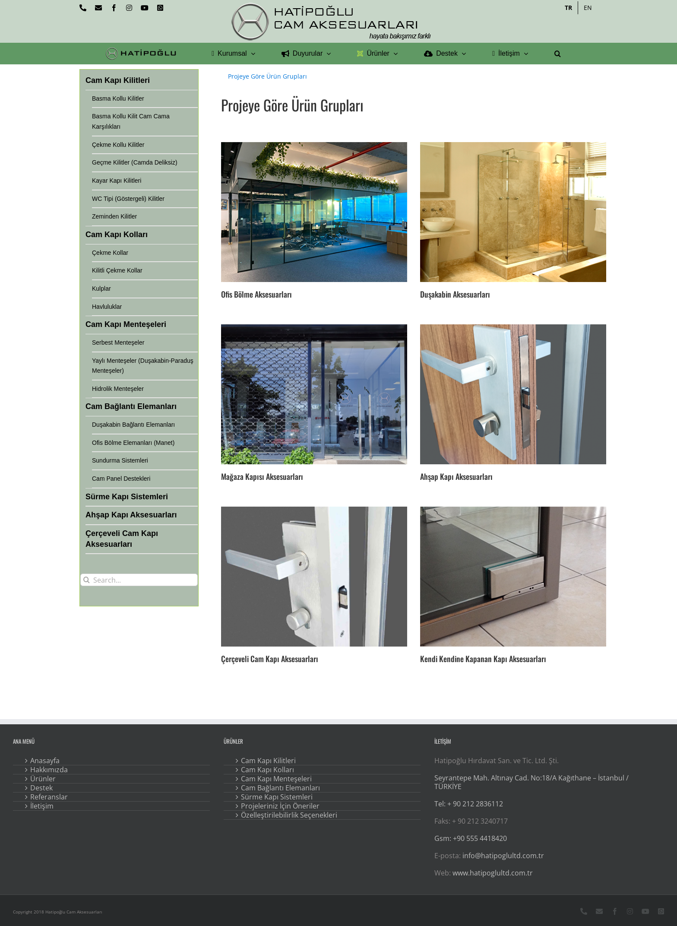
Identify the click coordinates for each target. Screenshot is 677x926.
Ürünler (43, 778)
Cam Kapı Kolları (267, 769)
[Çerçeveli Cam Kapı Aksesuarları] (314, 576)
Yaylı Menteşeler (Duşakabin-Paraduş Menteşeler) (142, 365)
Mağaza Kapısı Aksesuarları (262, 476)
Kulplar (101, 288)
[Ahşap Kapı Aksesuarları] (513, 394)
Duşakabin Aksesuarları (455, 294)
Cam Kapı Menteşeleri (276, 778)
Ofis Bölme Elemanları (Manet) (133, 442)
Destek (41, 787)
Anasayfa (45, 760)
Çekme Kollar (110, 252)
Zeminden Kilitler (114, 216)
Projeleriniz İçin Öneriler (280, 806)
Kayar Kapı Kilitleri (116, 180)
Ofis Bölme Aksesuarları (256, 294)
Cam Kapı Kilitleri (268, 760)
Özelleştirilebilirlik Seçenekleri (289, 815)
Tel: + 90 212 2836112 (468, 804)
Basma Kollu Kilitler (118, 98)
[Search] (86, 580)
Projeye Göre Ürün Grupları (267, 76)
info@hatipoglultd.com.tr (503, 855)
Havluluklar (107, 306)
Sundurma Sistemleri (120, 460)
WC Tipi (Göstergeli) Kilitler (128, 198)
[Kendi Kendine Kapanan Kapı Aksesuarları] (513, 576)
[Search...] (139, 580)
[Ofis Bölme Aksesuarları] (314, 212)
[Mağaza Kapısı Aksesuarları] (314, 394)
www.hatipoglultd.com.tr (492, 873)
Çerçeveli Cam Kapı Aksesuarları (269, 658)
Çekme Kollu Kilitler (118, 144)
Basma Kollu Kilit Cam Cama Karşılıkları (131, 121)
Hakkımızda (49, 769)
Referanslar (49, 797)
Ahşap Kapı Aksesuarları (456, 476)
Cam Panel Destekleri (121, 478)
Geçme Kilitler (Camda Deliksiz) (134, 162)
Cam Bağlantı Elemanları (280, 787)
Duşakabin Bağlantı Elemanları (133, 424)
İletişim (42, 806)
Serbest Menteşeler (118, 342)
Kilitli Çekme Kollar (117, 270)
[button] (557, 53)
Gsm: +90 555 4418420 (470, 838)
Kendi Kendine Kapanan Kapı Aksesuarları (483, 658)
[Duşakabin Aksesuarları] (513, 212)
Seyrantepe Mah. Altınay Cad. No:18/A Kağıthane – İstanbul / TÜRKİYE (531, 782)
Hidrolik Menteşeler (118, 388)
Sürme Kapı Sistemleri (277, 797)
